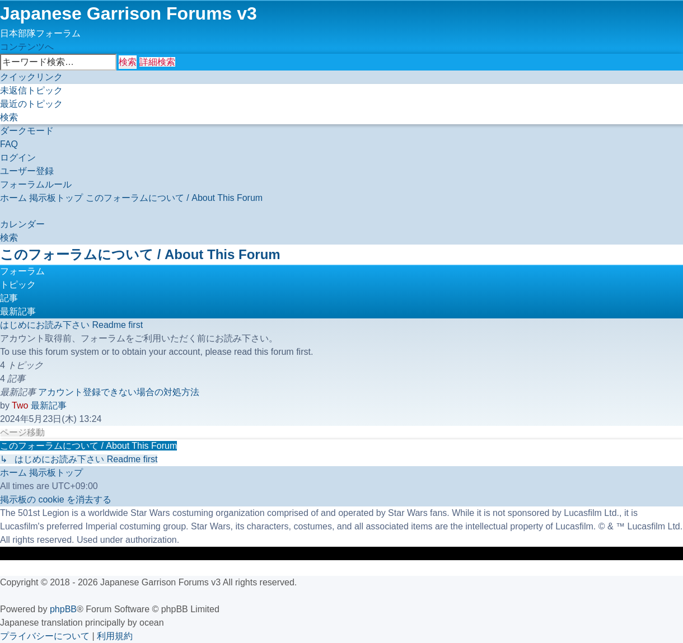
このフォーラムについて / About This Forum (140, 254)
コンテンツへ (27, 46)
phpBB (63, 609)
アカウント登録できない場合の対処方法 (118, 392)
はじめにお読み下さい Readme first (71, 325)
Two (20, 405)
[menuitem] (31, 90)
